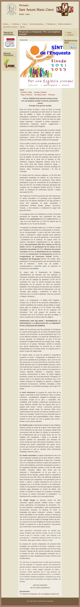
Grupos (24, 24)
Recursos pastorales (36, 24)
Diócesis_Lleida (26, 92)
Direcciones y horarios (10, 27)
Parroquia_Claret (40, 95)
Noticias (5, 24)
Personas (51, 95)
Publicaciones (51, 24)
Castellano (70, 35)
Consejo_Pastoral (40, 92)
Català (69, 32)
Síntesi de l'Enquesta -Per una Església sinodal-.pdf (40, 594)
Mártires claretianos (64, 24)
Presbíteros (15, 24)
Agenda (22, 27)
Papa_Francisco (26, 95)
